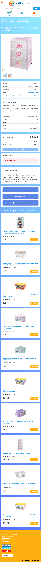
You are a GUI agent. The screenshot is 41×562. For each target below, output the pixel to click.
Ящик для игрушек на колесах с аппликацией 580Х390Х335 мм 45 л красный (20, 295)
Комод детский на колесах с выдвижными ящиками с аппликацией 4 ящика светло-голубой (19, 232)
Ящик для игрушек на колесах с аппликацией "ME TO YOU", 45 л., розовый (20, 515)
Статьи (4, 540)
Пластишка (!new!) (33, 92)
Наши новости (6, 538)
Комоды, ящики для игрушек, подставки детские (16, 21)
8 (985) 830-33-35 (30, 560)
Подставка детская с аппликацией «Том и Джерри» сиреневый (18, 422)
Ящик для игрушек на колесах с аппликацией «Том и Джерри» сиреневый (18, 390)
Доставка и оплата (7, 536)
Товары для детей (22, 19)
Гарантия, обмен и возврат (10, 534)
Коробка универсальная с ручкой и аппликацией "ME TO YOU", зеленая (19, 358)
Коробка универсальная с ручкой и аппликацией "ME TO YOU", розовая (19, 327)
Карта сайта (5, 541)
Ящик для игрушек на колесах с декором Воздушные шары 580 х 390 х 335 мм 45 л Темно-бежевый (20, 264)
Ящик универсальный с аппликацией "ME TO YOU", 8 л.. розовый (19, 484)
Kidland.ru (4, 19)
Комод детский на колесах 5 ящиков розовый (16, 453)
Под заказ (12, 19)
